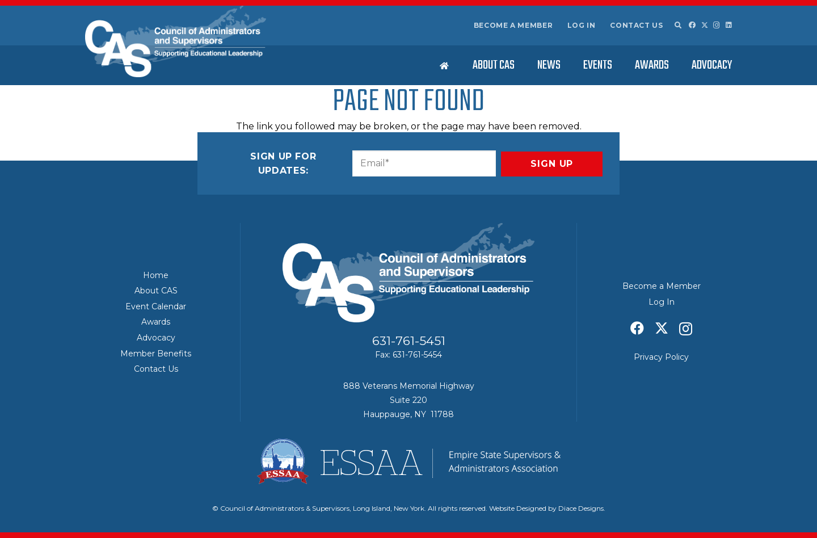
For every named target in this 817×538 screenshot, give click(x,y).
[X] (704, 25)
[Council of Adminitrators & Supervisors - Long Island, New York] (175, 41)
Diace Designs (581, 508)
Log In (581, 25)
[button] (677, 25)
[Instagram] (716, 25)
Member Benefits (155, 353)
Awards (155, 322)
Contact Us (636, 25)
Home (156, 275)
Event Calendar (155, 306)
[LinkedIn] (729, 25)
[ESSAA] (408, 461)
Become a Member (513, 25)
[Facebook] (692, 25)
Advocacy (156, 338)
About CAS (156, 290)
